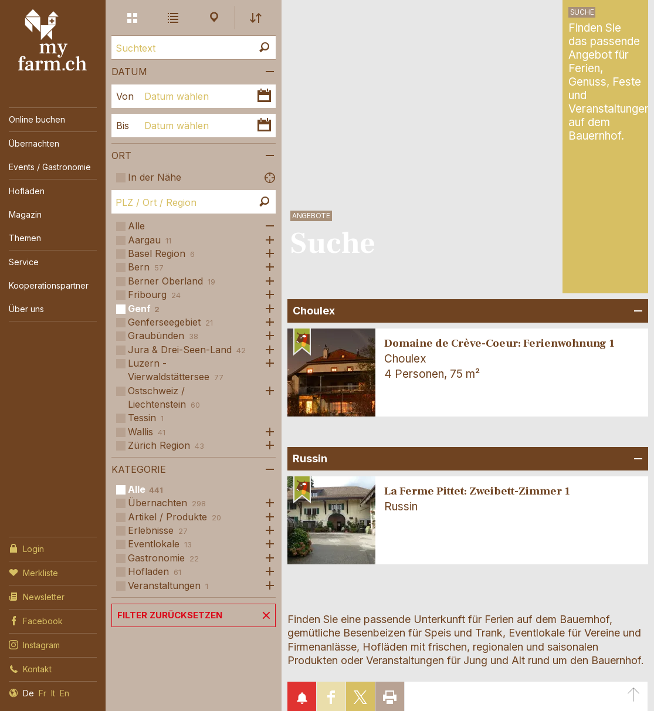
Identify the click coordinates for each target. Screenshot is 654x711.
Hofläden (27, 191)
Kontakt (30, 668)
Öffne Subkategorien (267, 226)
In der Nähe (154, 177)
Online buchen (37, 119)
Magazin (25, 214)
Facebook (36, 620)
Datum (129, 71)
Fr (42, 693)
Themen (25, 238)
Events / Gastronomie (50, 167)
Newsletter (37, 596)
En (64, 693)
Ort (121, 155)
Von (125, 96)
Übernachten (34, 143)
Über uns (26, 309)
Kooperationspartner (49, 285)
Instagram (34, 644)
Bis (122, 125)
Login (26, 548)
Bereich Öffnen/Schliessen (636, 311)
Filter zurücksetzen (169, 615)
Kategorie (138, 469)
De (28, 693)
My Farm (52, 40)
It (53, 693)
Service (24, 262)
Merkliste (33, 572)
